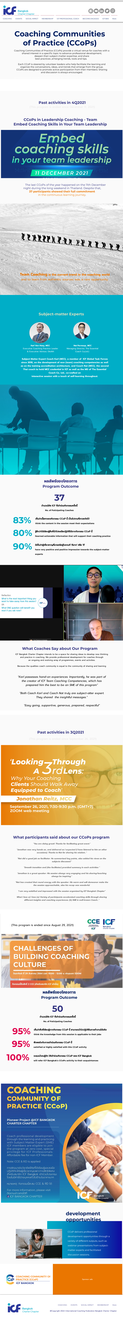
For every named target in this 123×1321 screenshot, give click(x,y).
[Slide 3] (90, 1290)
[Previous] (56, 1279)
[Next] (119, 1279)
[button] (32, 17)
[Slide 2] (87, 1290)
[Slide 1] (84, 1290)
